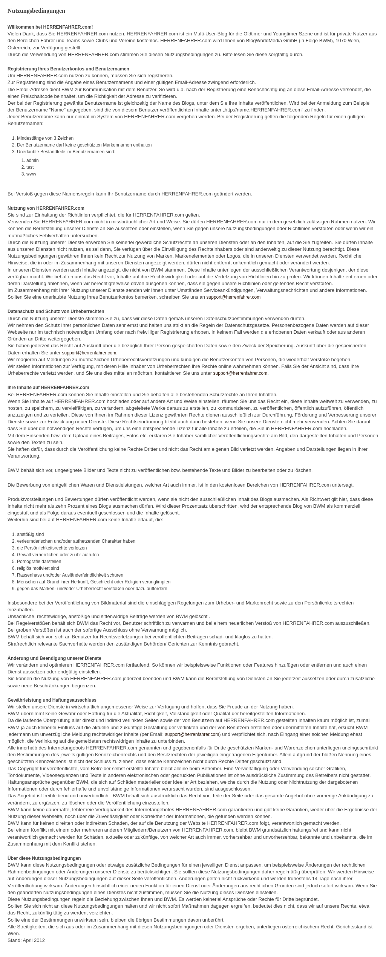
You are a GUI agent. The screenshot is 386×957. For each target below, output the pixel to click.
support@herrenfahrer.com (234, 297)
